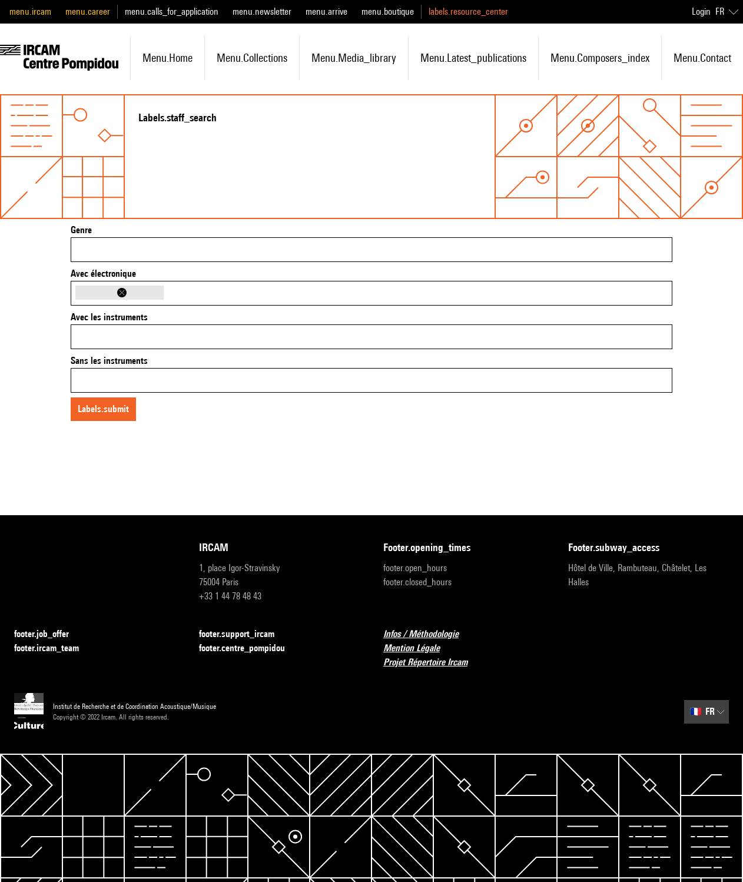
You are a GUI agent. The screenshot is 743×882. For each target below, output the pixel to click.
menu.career (87, 11)
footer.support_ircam (243, 634)
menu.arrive (326, 11)
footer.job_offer (48, 634)
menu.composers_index (599, 57)
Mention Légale (418, 648)
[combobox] (371, 249)
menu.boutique (387, 11)
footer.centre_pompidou (249, 648)
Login (701, 11)
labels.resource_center (468, 11)
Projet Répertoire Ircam (432, 662)
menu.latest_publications (473, 57)
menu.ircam (30, 11)
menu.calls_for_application (171, 11)
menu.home (167, 57)
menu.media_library (353, 57)
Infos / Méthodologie (428, 634)
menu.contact (702, 57)
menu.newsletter (262, 11)
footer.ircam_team (53, 648)
